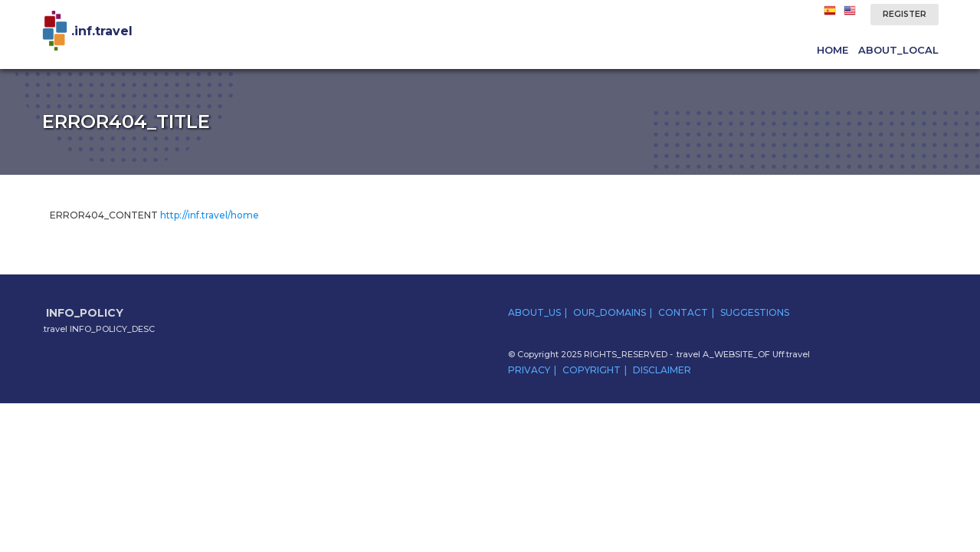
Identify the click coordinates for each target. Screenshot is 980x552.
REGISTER (904, 14)
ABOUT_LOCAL (898, 50)
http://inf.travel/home (209, 215)
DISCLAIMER (662, 370)
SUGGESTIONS (754, 312)
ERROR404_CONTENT (154, 215)
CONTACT (683, 312)
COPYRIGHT (591, 370)
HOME (832, 50)
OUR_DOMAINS (609, 312)
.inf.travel (102, 31)
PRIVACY (529, 370)
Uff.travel (791, 354)
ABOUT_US (534, 312)
